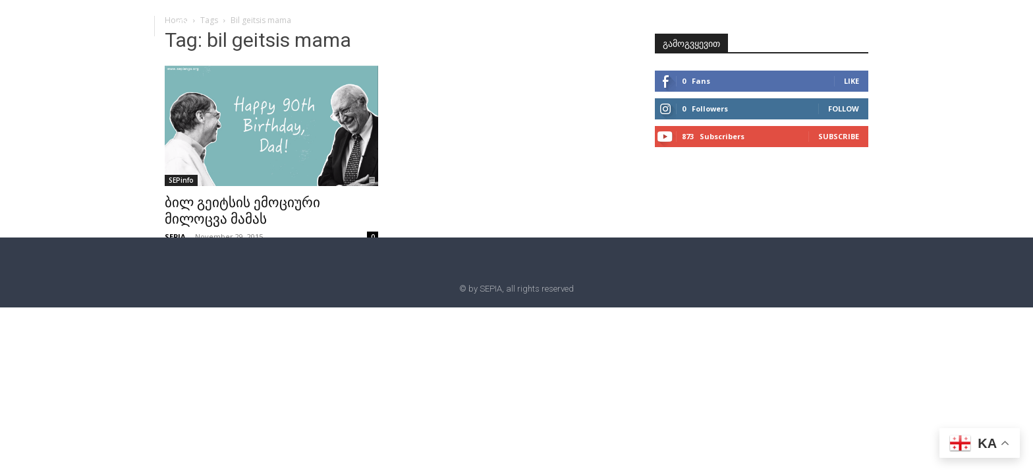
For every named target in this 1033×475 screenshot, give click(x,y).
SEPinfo (181, 180)
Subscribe (838, 136)
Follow (843, 108)
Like (851, 81)
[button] (182, 25)
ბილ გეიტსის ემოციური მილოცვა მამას (242, 211)
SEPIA (175, 236)
